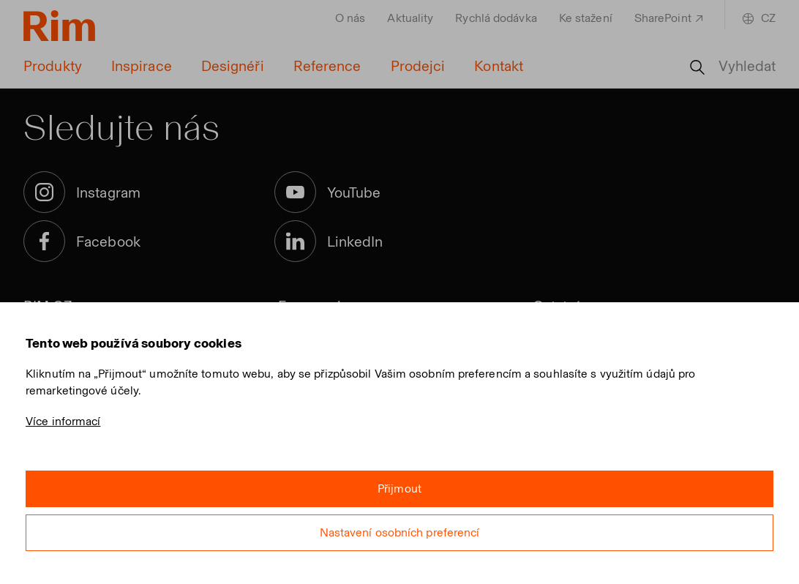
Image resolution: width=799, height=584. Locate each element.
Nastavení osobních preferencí (400, 532)
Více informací (63, 421)
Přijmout (399, 488)
